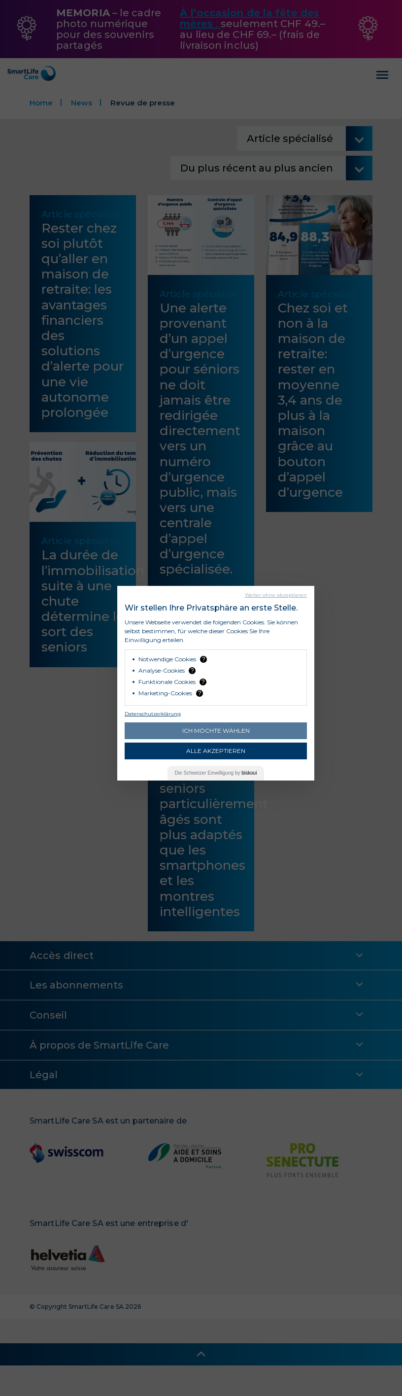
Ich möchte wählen (216, 730)
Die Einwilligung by (216, 773)
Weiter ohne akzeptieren (276, 595)
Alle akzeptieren (215, 750)
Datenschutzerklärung (153, 714)
